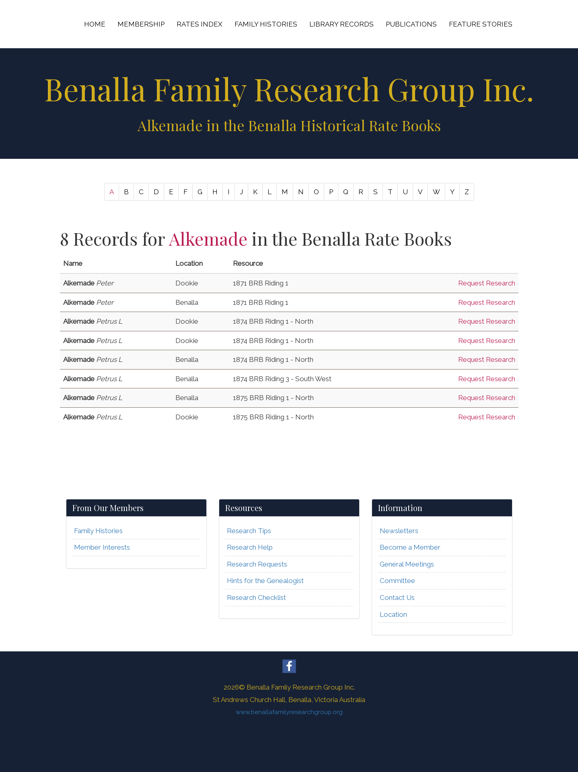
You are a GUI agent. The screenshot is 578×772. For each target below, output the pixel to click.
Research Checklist (256, 597)
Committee (397, 581)
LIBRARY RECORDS (341, 24)
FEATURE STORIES (480, 24)
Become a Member (410, 547)
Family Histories (98, 531)
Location (393, 614)
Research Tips (249, 531)
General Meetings (407, 564)
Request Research (486, 283)
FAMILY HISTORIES (265, 24)
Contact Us (397, 597)
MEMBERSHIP (141, 24)
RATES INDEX (199, 24)
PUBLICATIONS (411, 24)
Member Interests (102, 547)
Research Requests (257, 564)
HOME (94, 24)
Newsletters (399, 531)
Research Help (250, 547)
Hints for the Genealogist (265, 581)
